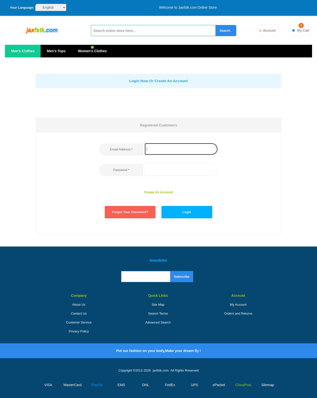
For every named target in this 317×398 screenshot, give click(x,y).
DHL (145, 385)
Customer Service (78, 322)
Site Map (158, 304)
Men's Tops (56, 51)
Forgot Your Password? (130, 212)
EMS (121, 385)
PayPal (96, 385)
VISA (48, 385)
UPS (194, 385)
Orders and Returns (238, 313)
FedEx (170, 385)
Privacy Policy (79, 331)
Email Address (120, 149)
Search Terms (158, 313)
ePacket (218, 385)
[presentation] (160, 102)
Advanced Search (158, 322)
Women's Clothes (92, 51)
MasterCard (72, 385)
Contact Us (79, 313)
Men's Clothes (22, 51)
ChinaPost (243, 385)
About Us (78, 304)
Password (120, 170)
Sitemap (267, 385)
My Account (238, 304)
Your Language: (22, 7)
